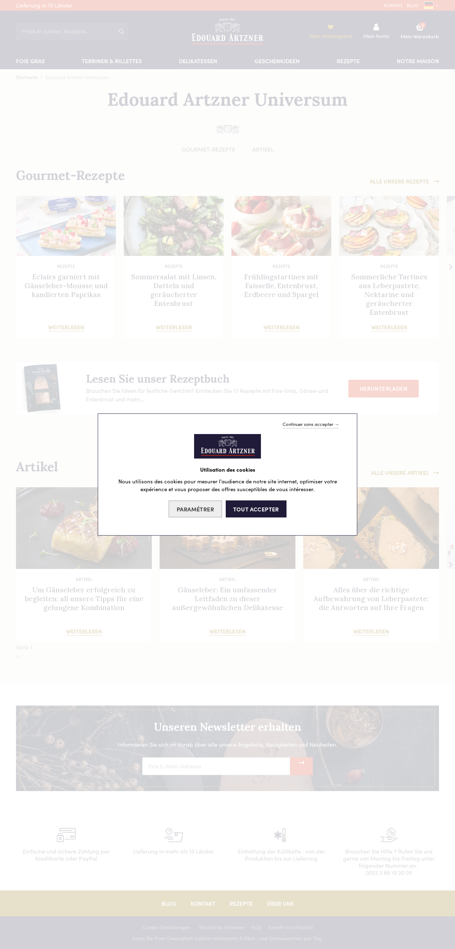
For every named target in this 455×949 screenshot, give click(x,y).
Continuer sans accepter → (311, 424)
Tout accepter (256, 509)
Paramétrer (195, 509)
